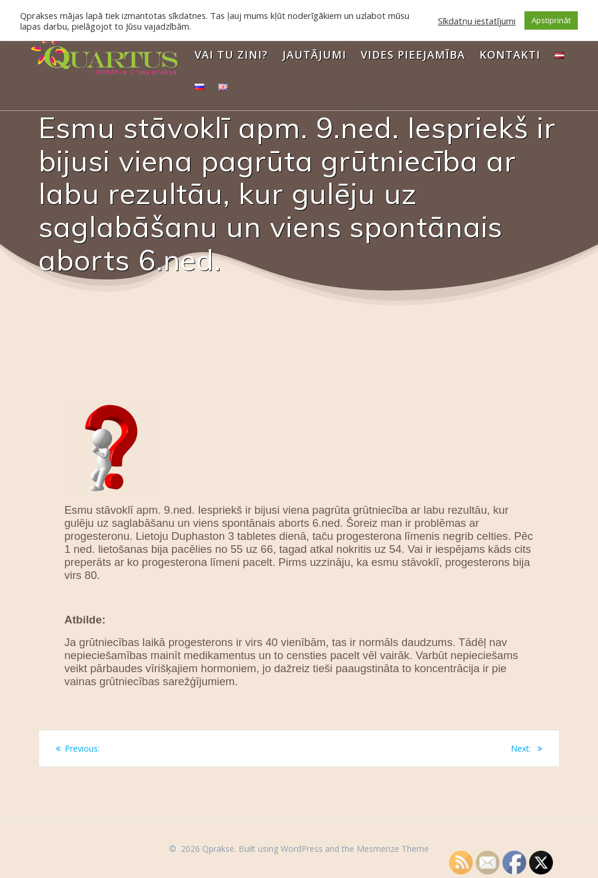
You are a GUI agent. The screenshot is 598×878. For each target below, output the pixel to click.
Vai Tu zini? (231, 54)
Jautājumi (314, 54)
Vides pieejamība (413, 54)
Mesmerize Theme (393, 848)
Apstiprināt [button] (551, 20)
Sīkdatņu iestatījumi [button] (477, 20)
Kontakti (509, 54)
